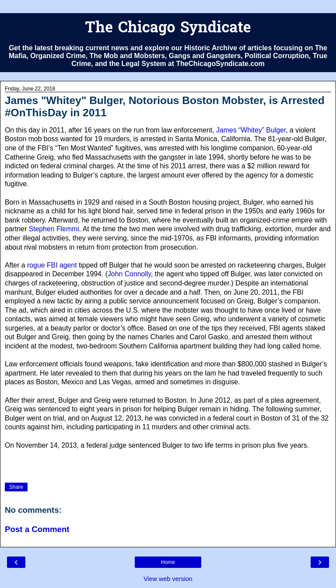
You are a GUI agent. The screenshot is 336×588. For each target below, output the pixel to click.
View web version (168, 578)
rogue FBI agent (52, 265)
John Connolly (129, 274)
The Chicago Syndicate (168, 28)
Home (168, 562)
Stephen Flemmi (54, 229)
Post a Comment (37, 529)
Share (16, 487)
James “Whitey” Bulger (251, 130)
